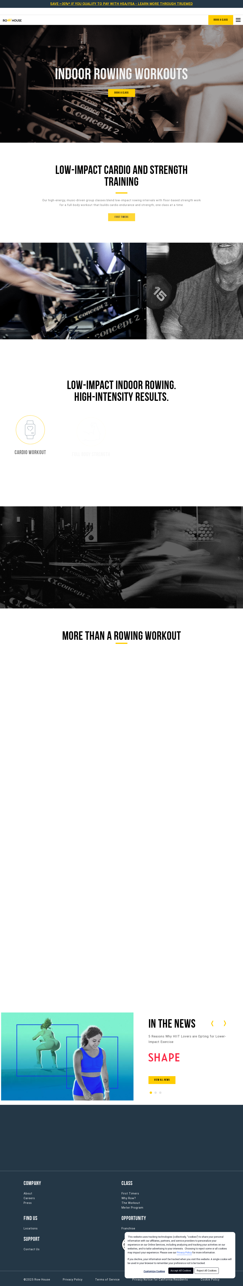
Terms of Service (107, 1279)
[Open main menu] (238, 20)
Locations (31, 1228)
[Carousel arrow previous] (212, 1023)
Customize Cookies (154, 1271)
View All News (162, 1080)
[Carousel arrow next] (224, 1023)
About (28, 1193)
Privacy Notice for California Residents (160, 1279)
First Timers (130, 1193)
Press (28, 1202)
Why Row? (129, 1198)
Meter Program (132, 1207)
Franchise (128, 1228)
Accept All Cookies (181, 1270)
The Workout (131, 1202)
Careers (29, 1198)
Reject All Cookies (207, 1270)
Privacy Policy (184, 1252)
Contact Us (32, 1249)
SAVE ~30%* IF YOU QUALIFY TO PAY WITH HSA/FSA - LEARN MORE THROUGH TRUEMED (121, 4)
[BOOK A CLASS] (121, 93)
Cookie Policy (210, 1279)
